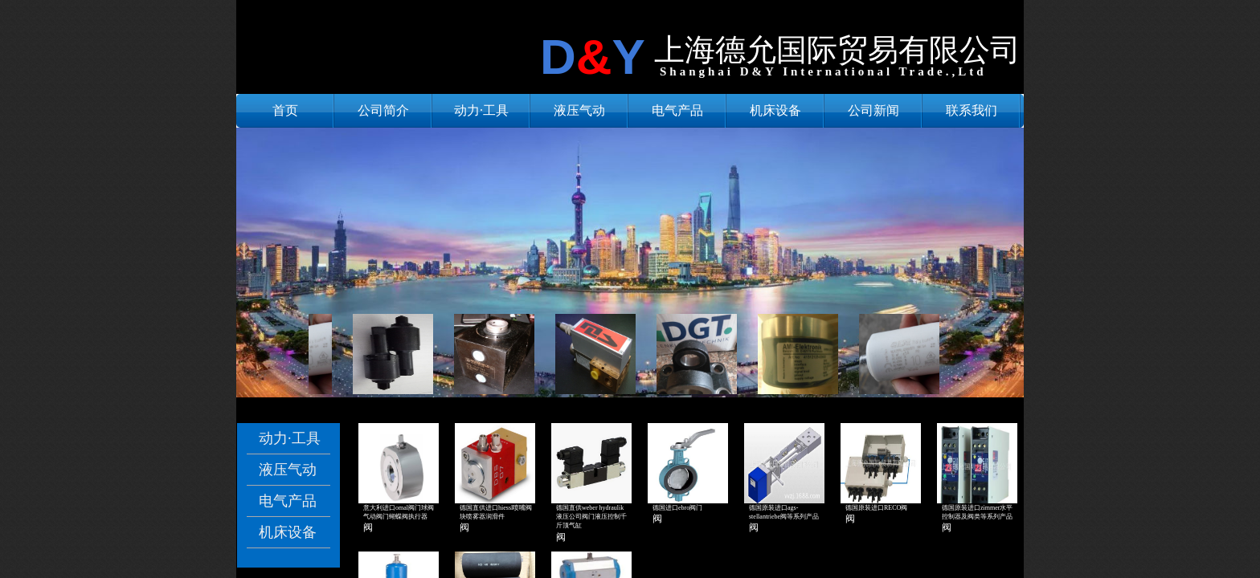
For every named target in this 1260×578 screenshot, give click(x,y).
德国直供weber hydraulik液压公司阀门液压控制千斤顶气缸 (591, 516)
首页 (285, 110)
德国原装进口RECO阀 (876, 507)
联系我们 (971, 110)
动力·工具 (481, 110)
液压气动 (579, 110)
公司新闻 (873, 110)
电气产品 (677, 110)
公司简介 (383, 110)
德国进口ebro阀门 (677, 507)
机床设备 (775, 110)
